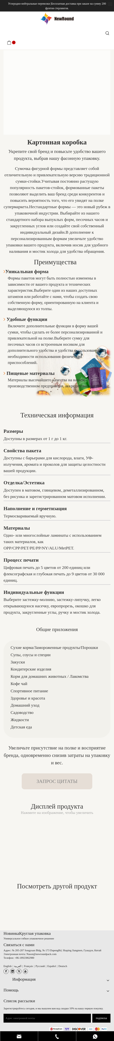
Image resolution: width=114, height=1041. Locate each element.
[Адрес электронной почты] (47, 1018)
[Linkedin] (12, 971)
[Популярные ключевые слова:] (107, 33)
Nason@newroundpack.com (41, 954)
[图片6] (57, 92)
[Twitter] (19, 971)
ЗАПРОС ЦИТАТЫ (57, 781)
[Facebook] (6, 971)
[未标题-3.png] (78, 1028)
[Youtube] (25, 971)
